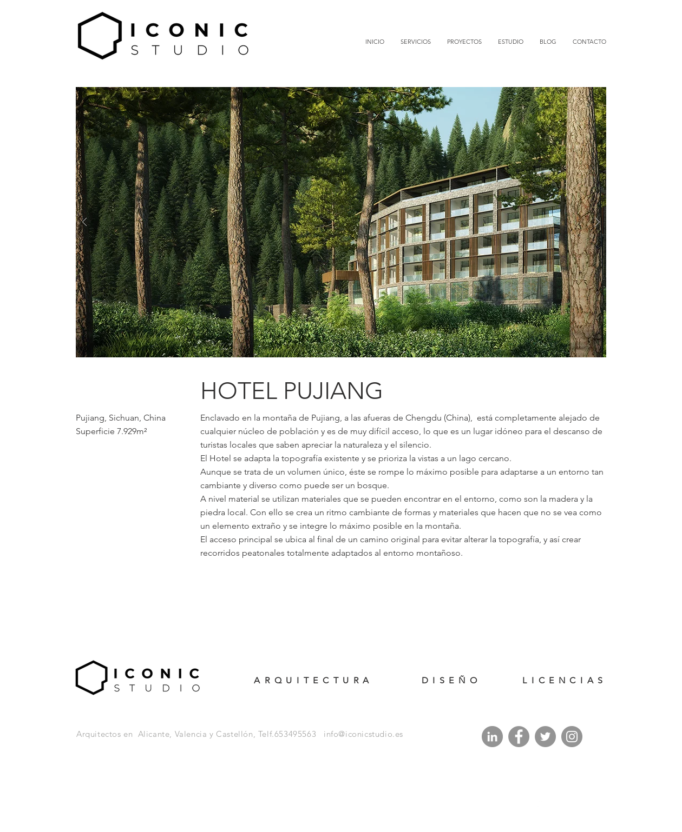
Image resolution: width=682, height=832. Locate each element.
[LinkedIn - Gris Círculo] (492, 736)
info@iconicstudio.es (363, 734)
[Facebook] (518, 736)
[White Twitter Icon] (523, 802)
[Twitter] (545, 736)
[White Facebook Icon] (508, 802)
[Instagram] (571, 736)
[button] (341, 222)
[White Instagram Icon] (538, 802)
